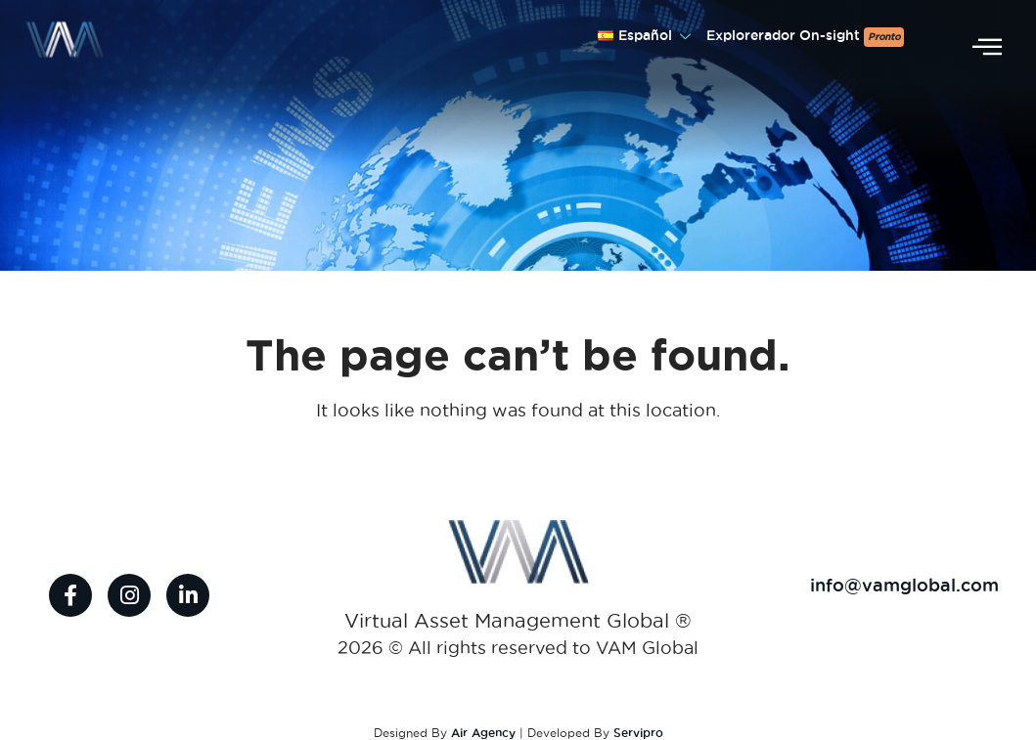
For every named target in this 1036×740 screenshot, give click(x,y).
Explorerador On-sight (805, 37)
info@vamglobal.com (904, 584)
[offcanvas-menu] (987, 47)
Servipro (638, 732)
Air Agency (483, 732)
